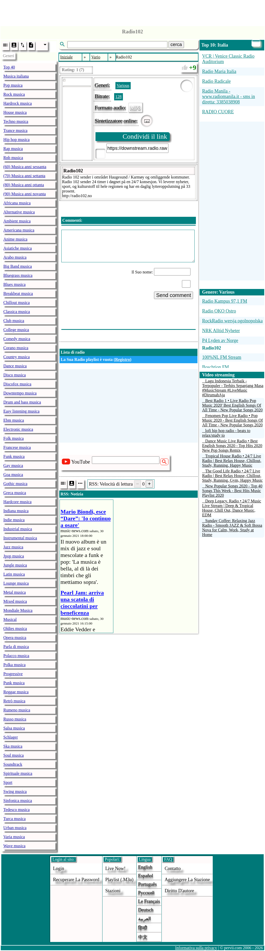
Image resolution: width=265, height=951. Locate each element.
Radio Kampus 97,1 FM (224, 301)
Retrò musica (14, 701)
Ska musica (12, 746)
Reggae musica (15, 692)
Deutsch (145, 909)
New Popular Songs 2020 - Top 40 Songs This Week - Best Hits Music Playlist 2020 (232, 490)
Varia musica (14, 837)
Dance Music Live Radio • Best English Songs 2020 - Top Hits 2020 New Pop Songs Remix (232, 445)
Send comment (173, 295)
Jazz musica (13, 547)
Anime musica (15, 239)
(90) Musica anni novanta (24, 194)
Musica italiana (16, 76)
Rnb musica (13, 157)
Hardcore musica (17, 502)
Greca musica (14, 493)
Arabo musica (14, 257)
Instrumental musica (20, 538)
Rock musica (14, 94)
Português (147, 884)
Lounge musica (16, 583)
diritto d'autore (179, 890)
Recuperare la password (76, 879)
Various (123, 85)
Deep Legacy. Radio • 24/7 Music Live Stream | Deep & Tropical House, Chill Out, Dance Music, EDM (231, 508)
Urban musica (14, 828)
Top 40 (9, 67)
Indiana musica (15, 511)
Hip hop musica (16, 139)
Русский (146, 892)
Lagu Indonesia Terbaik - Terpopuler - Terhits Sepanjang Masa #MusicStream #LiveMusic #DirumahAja (232, 388)
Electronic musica (18, 429)
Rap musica (13, 148)
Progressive (13, 674)
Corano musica (15, 348)
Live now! (115, 868)
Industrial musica (17, 529)
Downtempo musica (19, 393)
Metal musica (14, 592)
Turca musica (14, 818)
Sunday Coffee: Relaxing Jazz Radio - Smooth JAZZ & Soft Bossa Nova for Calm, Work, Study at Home (232, 527)
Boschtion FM (215, 367)
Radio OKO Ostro (219, 311)
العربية (144, 918)
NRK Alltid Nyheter (221, 330)
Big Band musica (17, 266)
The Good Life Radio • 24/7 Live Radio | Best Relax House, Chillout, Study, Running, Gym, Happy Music (232, 475)
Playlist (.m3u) (119, 879)
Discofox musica (17, 384)
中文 (143, 937)
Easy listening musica (21, 411)
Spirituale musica (17, 773)
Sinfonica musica (17, 800)
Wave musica (14, 846)
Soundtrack (12, 764)
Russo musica (14, 719)
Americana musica (18, 230)
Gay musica (13, 465)
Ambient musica (17, 221)
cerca (176, 44)
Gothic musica (15, 483)
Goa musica (13, 474)
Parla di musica (16, 646)
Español (145, 875)
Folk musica (13, 438)
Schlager (10, 737)
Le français (149, 901)
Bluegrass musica (17, 275)
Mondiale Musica (17, 610)
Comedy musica (16, 339)
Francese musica (17, 447)
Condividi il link (145, 136)
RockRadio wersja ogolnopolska (232, 320)
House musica (15, 112)
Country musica (16, 357)
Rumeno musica (16, 710)
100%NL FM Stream (221, 357)
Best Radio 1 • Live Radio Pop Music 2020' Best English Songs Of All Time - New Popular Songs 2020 (232, 405)
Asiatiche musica (17, 248)
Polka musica (14, 665)
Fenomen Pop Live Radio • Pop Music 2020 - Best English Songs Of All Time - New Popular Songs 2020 (232, 420)
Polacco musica (16, 655)
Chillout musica (16, 302)
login (58, 868)
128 (118, 96)
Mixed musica (15, 601)
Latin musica (14, 574)
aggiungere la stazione (187, 879)
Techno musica (15, 121)
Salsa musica (14, 728)
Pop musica (13, 85)
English (145, 867)
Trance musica (15, 130)
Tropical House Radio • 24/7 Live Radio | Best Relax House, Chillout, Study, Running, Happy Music (231, 460)
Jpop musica (13, 556)
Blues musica (14, 284)
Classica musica (16, 311)
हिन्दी (142, 928)
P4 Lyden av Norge (220, 340)
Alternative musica (19, 212)
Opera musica (14, 637)
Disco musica (14, 375)
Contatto (173, 868)
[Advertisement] (132, 11)
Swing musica (15, 791)
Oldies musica (15, 628)
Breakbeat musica (18, 293)
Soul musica (13, 755)
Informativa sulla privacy (196, 948)
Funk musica (14, 456)
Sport (7, 782)
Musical (10, 619)
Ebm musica (13, 420)
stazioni (113, 890)
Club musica (13, 320)
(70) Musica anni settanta (24, 176)
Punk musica (14, 683)
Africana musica (17, 203)
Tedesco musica (16, 809)
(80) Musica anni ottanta (23, 185)
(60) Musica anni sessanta (24, 167)
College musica (16, 330)
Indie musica (14, 520)
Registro (122, 359)
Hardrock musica (17, 103)
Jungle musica (15, 565)
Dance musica (15, 366)
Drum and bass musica (22, 402)
